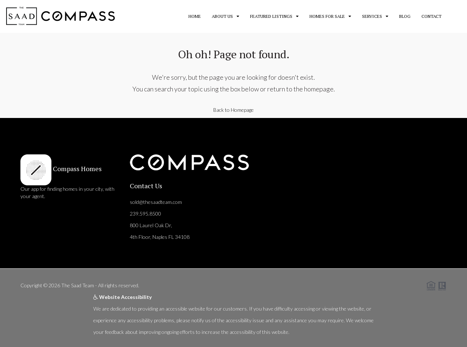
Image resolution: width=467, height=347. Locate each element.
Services (372, 16)
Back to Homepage (233, 110)
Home (194, 16)
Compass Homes (76, 168)
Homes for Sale (327, 16)
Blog (404, 16)
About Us (222, 16)
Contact (431, 16)
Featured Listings (271, 16)
